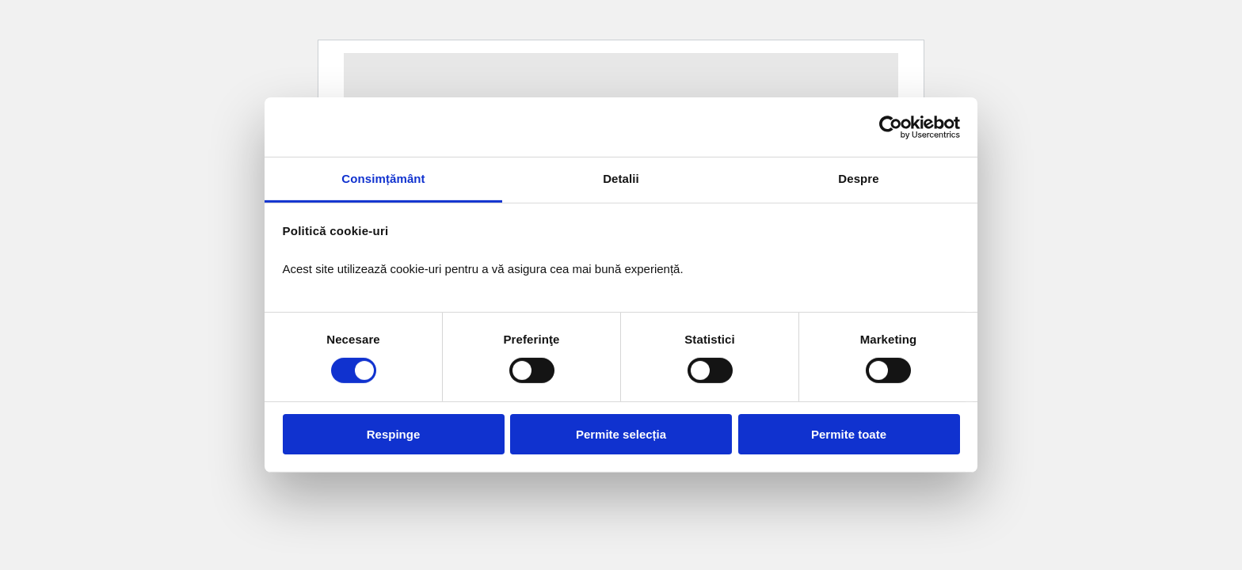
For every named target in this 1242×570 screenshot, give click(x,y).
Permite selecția (621, 434)
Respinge (394, 434)
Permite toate (848, 434)
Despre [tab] (858, 178)
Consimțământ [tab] (383, 178)
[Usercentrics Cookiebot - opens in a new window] (890, 127)
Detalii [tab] (621, 178)
